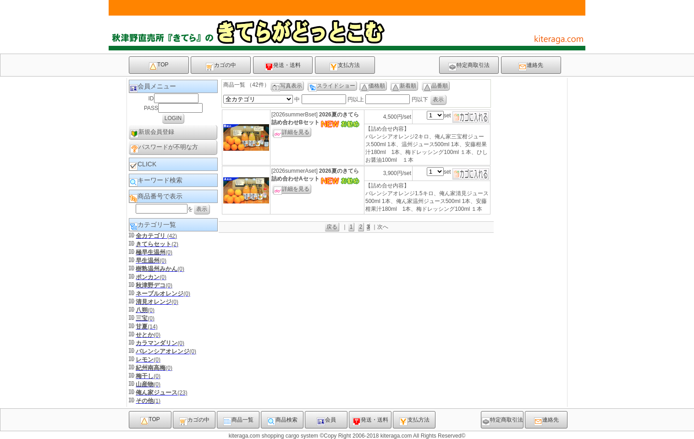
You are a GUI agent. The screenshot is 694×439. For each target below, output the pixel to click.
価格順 (372, 86)
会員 (326, 421)
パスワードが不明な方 (164, 148)
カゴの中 (221, 66)
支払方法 (345, 66)
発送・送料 (283, 66)
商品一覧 (238, 421)
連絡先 (530, 66)
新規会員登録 (152, 133)
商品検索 (282, 421)
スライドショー (331, 86)
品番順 (435, 86)
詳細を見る (291, 133)
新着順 (403, 86)
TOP (158, 66)
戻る (331, 227)
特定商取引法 (469, 66)
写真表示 (287, 86)
